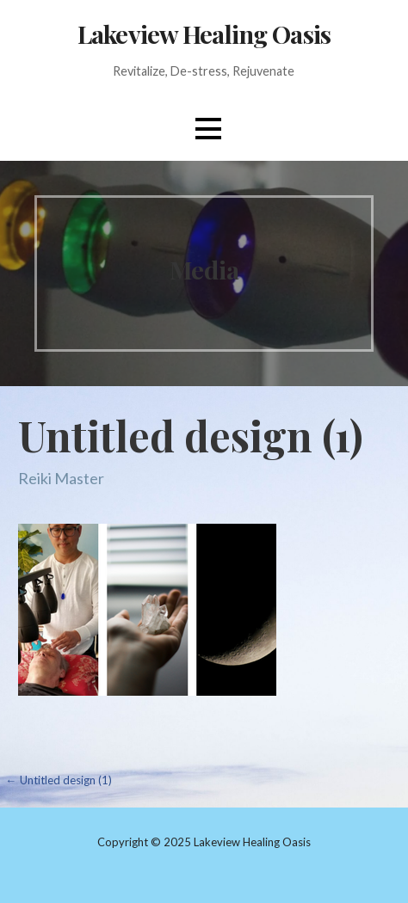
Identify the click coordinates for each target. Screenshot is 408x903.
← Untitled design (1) (59, 780)
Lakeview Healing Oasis (204, 33)
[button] (208, 128)
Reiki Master (61, 478)
